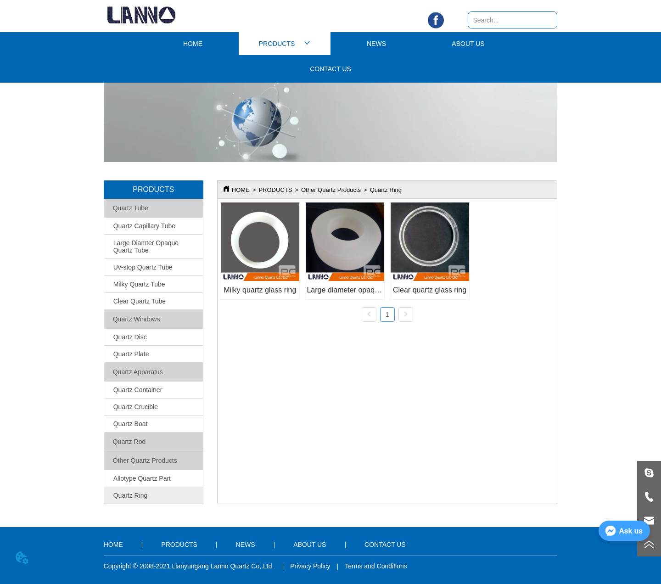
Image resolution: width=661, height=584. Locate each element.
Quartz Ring (386, 189)
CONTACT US (330, 69)
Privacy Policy (310, 566)
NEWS (376, 43)
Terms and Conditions (376, 566)
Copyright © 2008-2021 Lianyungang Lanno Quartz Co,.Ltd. (190, 566)
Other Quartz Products (331, 189)
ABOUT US (468, 43)
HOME (192, 43)
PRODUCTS (285, 43)
